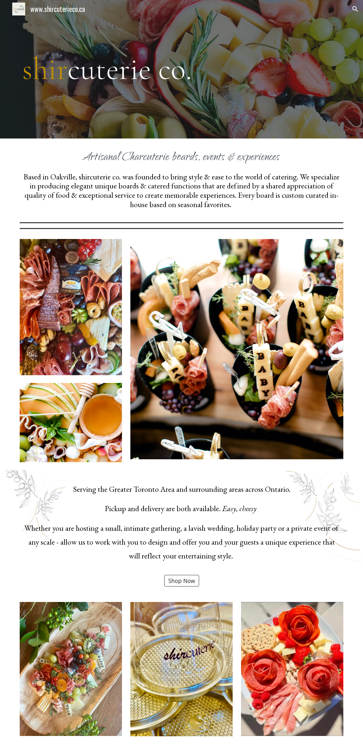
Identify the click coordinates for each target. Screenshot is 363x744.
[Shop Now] (182, 581)
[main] (181, 69)
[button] (355, 9)
